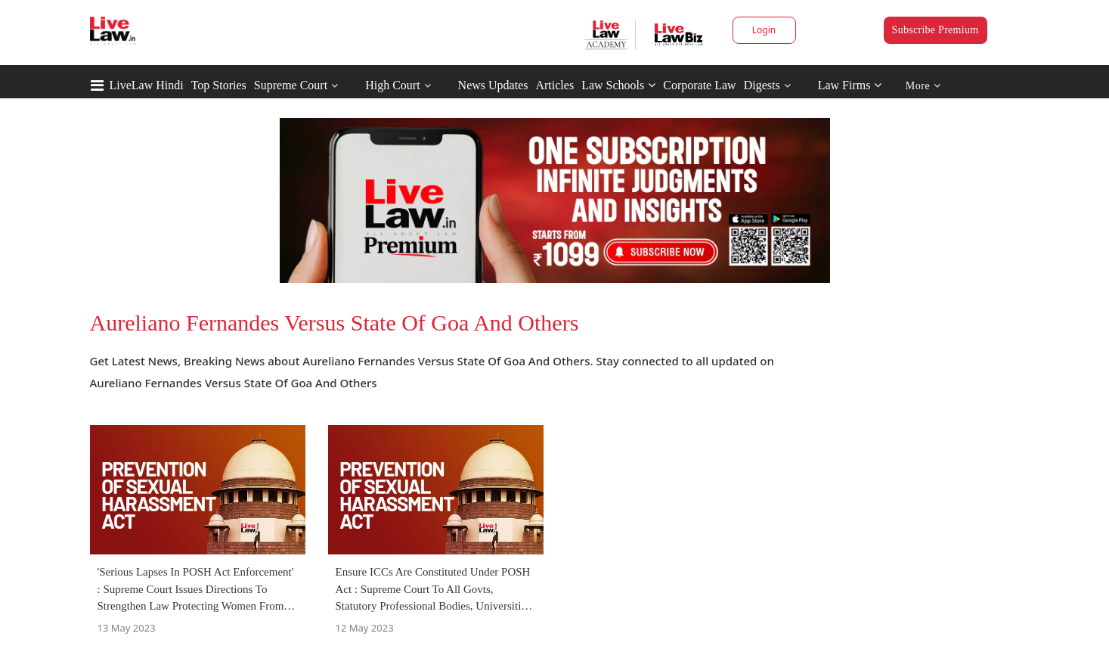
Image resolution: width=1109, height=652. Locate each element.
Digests (762, 85)
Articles (554, 85)
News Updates (493, 85)
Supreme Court (290, 85)
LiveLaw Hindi (147, 85)
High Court (392, 85)
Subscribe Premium (935, 30)
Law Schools (618, 85)
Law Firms (850, 85)
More (923, 86)
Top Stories (218, 85)
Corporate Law (699, 85)
